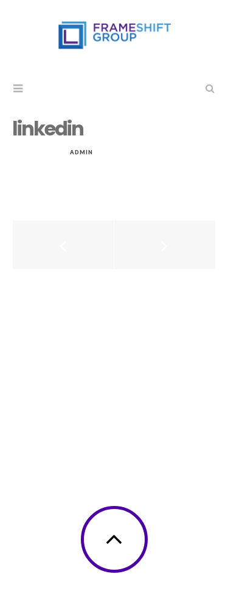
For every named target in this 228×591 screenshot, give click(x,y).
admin (81, 152)
